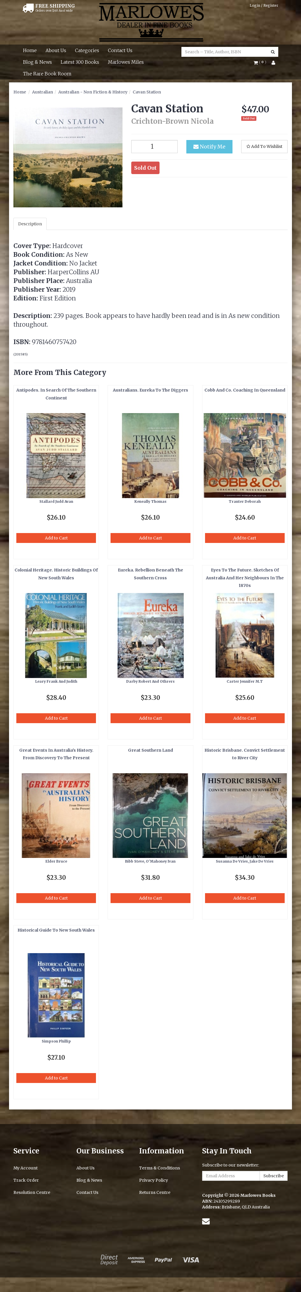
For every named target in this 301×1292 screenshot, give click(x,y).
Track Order (26, 1180)
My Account (25, 1168)
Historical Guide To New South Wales (56, 930)
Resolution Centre (31, 1192)
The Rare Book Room (47, 74)
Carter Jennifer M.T (245, 681)
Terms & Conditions (159, 1168)
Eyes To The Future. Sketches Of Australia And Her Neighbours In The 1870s (245, 577)
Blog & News (37, 62)
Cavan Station (147, 92)
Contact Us (120, 50)
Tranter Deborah (245, 501)
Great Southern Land (150, 750)
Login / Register (264, 5)
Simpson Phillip (56, 1041)
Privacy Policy (153, 1180)
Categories (87, 50)
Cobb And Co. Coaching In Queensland (244, 390)
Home (30, 50)
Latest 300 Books (80, 62)
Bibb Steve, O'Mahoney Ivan (150, 861)
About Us (56, 50)
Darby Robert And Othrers (150, 681)
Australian (42, 92)
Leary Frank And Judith (56, 681)
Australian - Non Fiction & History (92, 92)
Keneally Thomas (150, 501)
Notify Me (209, 146)
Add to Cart (56, 538)
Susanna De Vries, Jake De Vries (245, 861)
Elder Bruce (56, 861)
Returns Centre (154, 1192)
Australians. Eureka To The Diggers (150, 390)
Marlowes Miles (126, 62)
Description (30, 223)
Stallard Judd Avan (56, 501)
